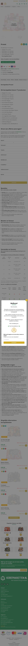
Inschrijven (14, 342)
